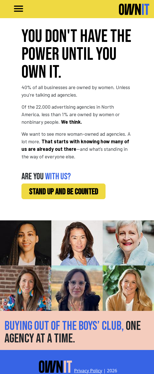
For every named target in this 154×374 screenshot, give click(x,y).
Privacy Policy (88, 371)
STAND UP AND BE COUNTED (63, 192)
